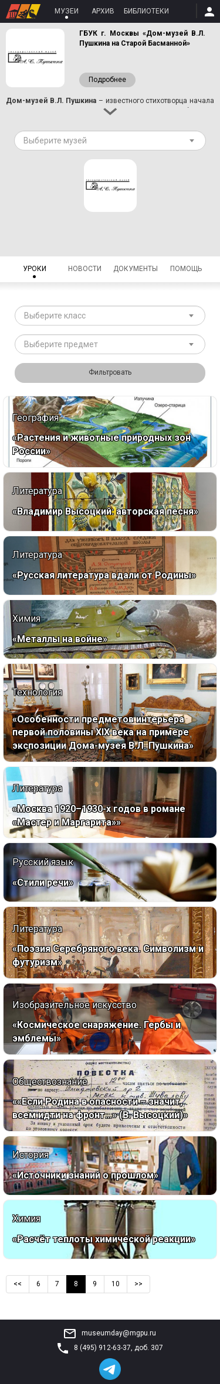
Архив (103, 11)
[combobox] (110, 140)
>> (138, 1284)
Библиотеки (146, 11)
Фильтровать (110, 372)
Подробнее (107, 80)
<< (17, 1284)
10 (115, 1284)
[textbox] (105, 140)
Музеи (67, 11)
